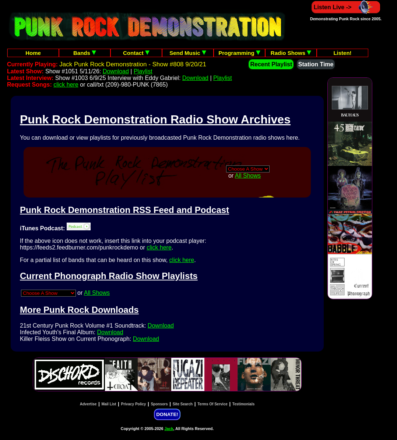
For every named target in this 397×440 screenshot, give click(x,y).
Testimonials (243, 404)
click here (65, 84)
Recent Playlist (271, 64)
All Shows (248, 175)
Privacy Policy (133, 404)
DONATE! (167, 414)
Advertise (88, 404)
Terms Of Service (212, 404)
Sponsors (159, 404)
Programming (239, 53)
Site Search (183, 404)
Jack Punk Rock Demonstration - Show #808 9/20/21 (132, 64)
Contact (136, 53)
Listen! (342, 53)
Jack (169, 428)
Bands (84, 53)
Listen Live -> (346, 7)
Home (33, 53)
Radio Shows (291, 53)
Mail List (108, 404)
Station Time (316, 64)
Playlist (143, 71)
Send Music (187, 53)
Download (116, 71)
